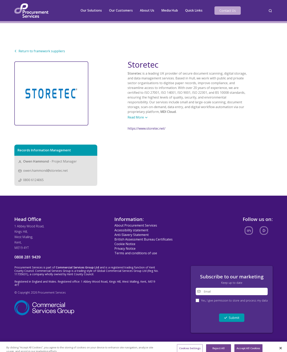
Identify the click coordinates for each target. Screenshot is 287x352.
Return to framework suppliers (39, 51)
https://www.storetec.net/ (146, 128)
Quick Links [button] (193, 10)
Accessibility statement (131, 230)
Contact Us (227, 10)
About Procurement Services (135, 225)
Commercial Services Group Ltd (77, 267)
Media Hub (169, 10)
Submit (231, 318)
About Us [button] (147, 10)
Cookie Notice (124, 244)
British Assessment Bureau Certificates (143, 239)
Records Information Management (44, 150)
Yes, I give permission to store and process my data (234, 300)
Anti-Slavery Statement (131, 235)
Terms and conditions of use (135, 253)
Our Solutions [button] (91, 10)
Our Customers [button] (121, 10)
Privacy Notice (125, 248)
